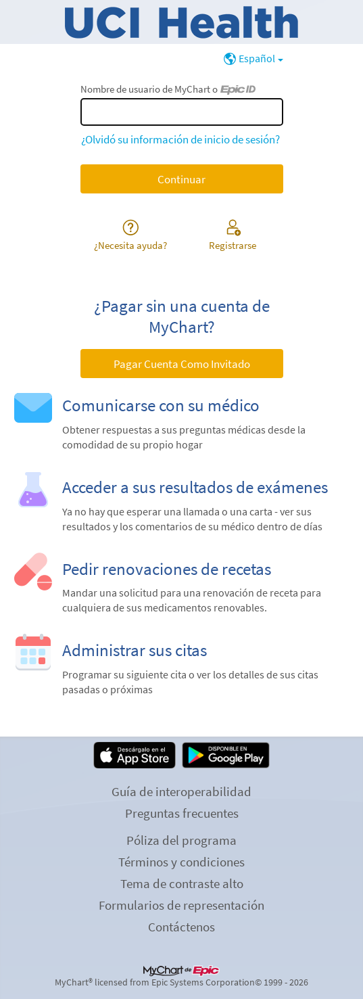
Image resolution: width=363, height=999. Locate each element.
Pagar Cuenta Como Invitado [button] (182, 363)
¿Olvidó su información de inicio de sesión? (180, 139)
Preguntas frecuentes (182, 813)
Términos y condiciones (181, 862)
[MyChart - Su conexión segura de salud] (181, 22)
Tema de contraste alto (181, 883)
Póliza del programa (181, 840)
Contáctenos (181, 927)
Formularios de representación (181, 905)
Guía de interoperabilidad (181, 791)
